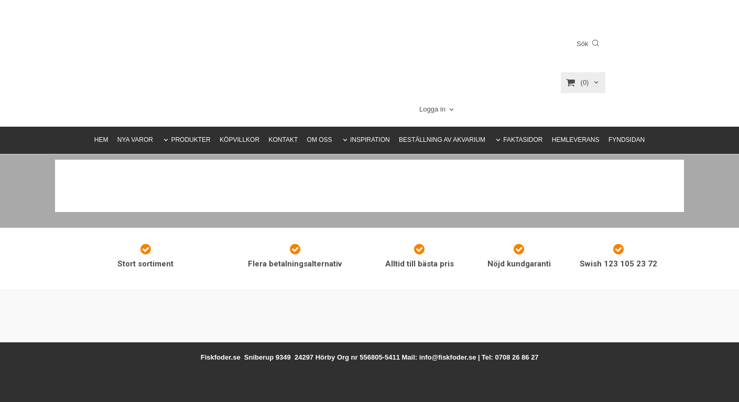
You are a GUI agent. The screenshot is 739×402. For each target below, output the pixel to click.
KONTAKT (283, 139)
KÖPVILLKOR (239, 139)
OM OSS (319, 139)
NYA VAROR (135, 139)
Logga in (432, 109)
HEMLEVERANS (576, 139)
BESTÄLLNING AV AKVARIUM (442, 139)
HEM (101, 139)
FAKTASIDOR (522, 139)
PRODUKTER (190, 139)
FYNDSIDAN (626, 139)
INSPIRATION (370, 139)
